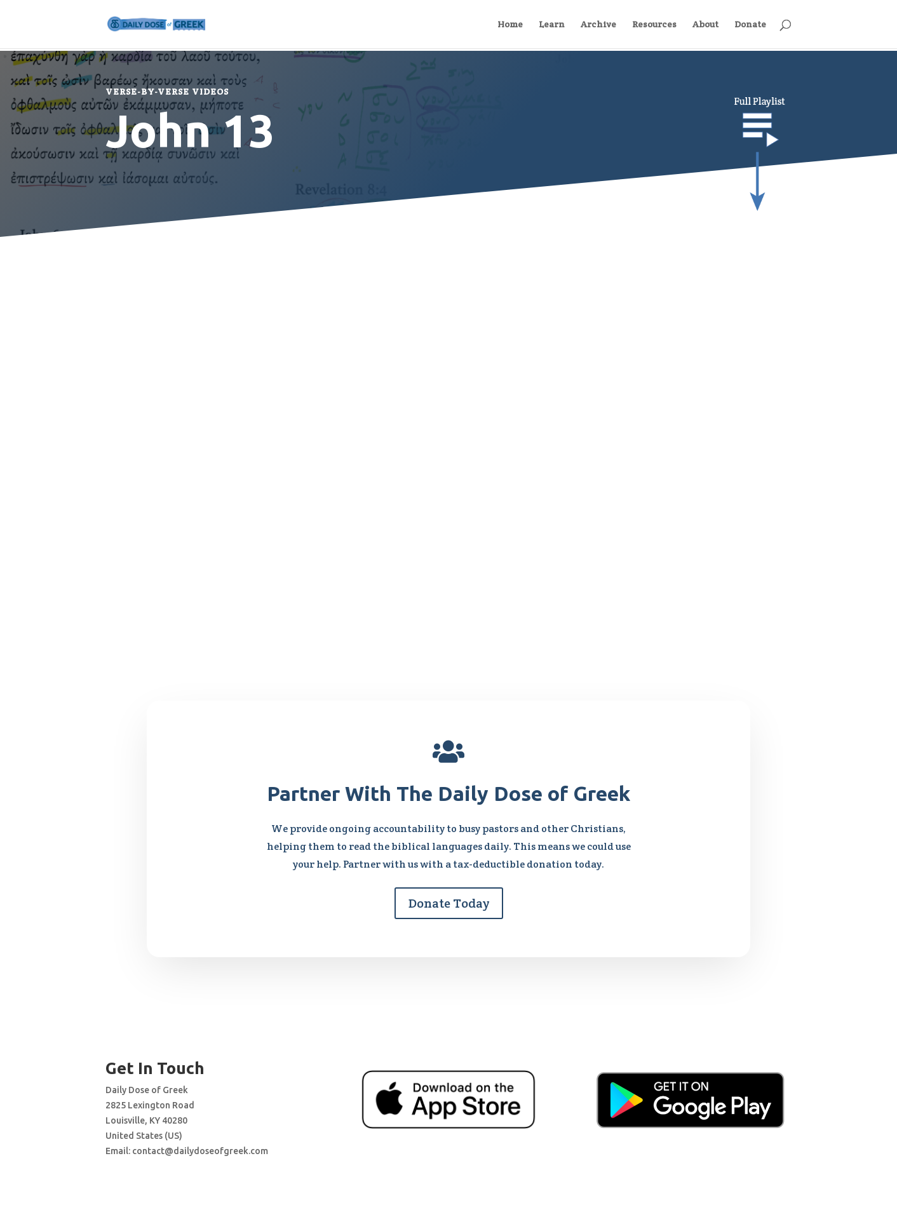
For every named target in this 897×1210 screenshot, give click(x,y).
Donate (750, 25)
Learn (552, 25)
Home (510, 25)
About (705, 25)
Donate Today (448, 903)
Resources (654, 25)
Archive (598, 25)
